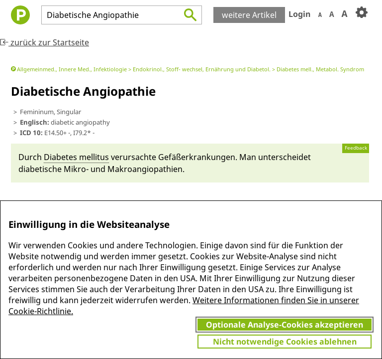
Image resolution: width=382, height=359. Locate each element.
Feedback (356, 148)
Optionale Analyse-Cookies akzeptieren (284, 324)
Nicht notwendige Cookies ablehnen (285, 341)
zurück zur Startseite (44, 42)
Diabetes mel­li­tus (76, 157)
